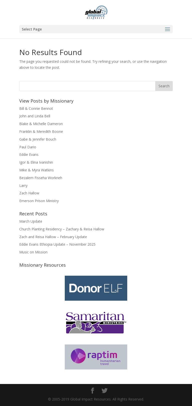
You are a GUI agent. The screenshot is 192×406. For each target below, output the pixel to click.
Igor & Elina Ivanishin (36, 162)
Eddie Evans (28, 154)
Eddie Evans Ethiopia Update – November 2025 (57, 244)
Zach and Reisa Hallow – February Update (53, 236)
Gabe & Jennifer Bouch (37, 139)
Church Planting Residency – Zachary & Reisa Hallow (61, 229)
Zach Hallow (29, 193)
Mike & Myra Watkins (36, 170)
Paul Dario (27, 147)
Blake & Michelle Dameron (41, 123)
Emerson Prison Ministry (39, 200)
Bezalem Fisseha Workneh (40, 177)
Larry (23, 185)
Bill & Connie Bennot (36, 108)
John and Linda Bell (34, 116)
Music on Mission (33, 252)
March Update (30, 221)
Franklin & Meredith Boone (41, 131)
